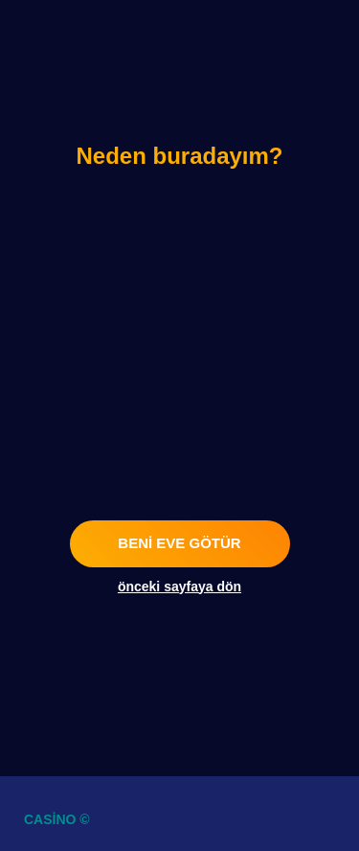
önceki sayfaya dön (179, 586)
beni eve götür (179, 543)
